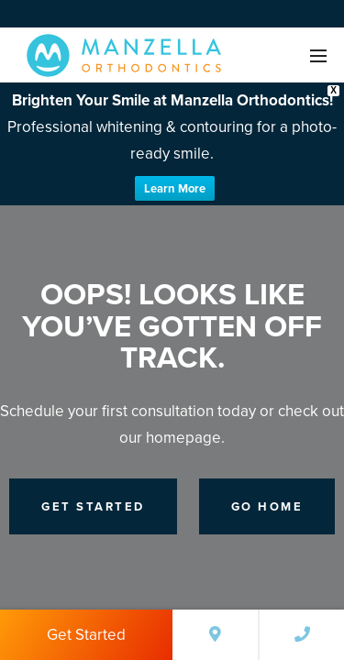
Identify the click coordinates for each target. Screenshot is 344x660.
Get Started (86, 634)
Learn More (174, 188)
